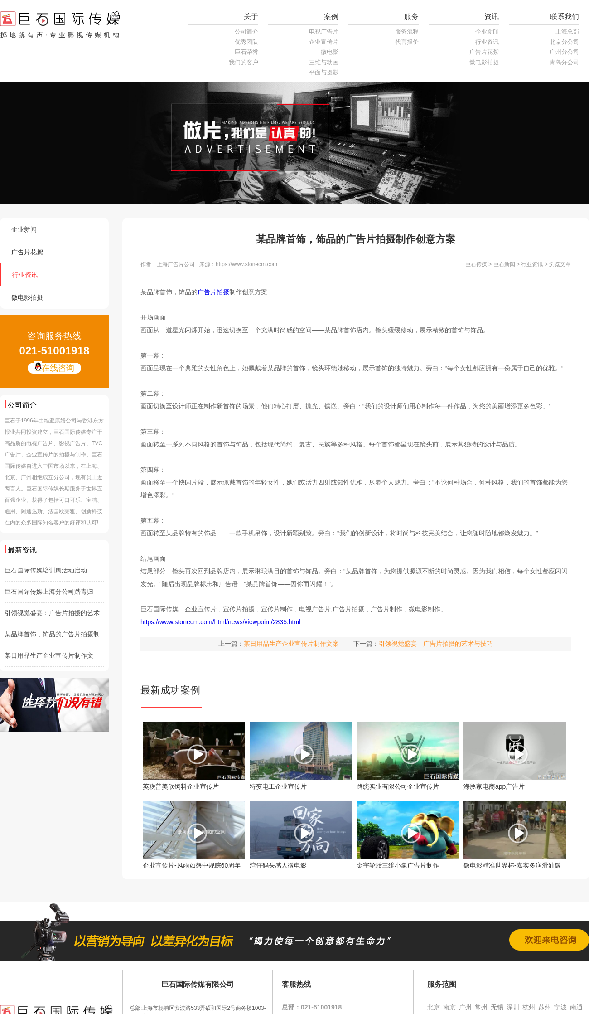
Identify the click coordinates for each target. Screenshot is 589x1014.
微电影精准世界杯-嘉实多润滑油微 (512, 865)
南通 (576, 1007)
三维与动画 (323, 62)
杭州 (528, 1007)
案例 (331, 16)
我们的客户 (243, 62)
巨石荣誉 (246, 52)
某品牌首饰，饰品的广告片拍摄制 (52, 634)
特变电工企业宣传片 (278, 786)
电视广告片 (323, 31)
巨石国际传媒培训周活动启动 (46, 570)
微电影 (329, 52)
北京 (433, 1007)
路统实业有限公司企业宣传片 (398, 786)
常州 (481, 1007)
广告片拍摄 (213, 292)
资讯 (491, 16)
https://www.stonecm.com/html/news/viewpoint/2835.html (220, 622)
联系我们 (564, 16)
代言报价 (407, 42)
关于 (251, 16)
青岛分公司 (564, 62)
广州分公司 (564, 52)
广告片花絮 (484, 52)
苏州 (544, 1007)
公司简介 (246, 31)
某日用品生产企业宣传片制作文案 (291, 643)
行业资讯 (487, 42)
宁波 (560, 1007)
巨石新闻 (504, 264)
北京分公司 (564, 42)
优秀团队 (246, 42)
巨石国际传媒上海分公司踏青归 (49, 591)
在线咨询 (54, 368)
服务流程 (407, 31)
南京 (449, 1007)
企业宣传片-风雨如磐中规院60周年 (192, 865)
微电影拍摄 (484, 62)
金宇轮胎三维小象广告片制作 (398, 865)
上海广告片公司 (176, 264)
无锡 (497, 1007)
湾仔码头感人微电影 (278, 865)
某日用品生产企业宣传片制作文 (49, 655)
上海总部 (567, 31)
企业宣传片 (323, 42)
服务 (411, 16)
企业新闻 (487, 31)
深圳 (513, 1007)
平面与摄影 (323, 72)
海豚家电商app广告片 (494, 786)
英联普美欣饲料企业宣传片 (181, 786)
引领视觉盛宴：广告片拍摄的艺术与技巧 (436, 643)
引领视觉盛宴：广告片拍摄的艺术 (52, 612)
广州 (465, 1007)
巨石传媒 (476, 264)
